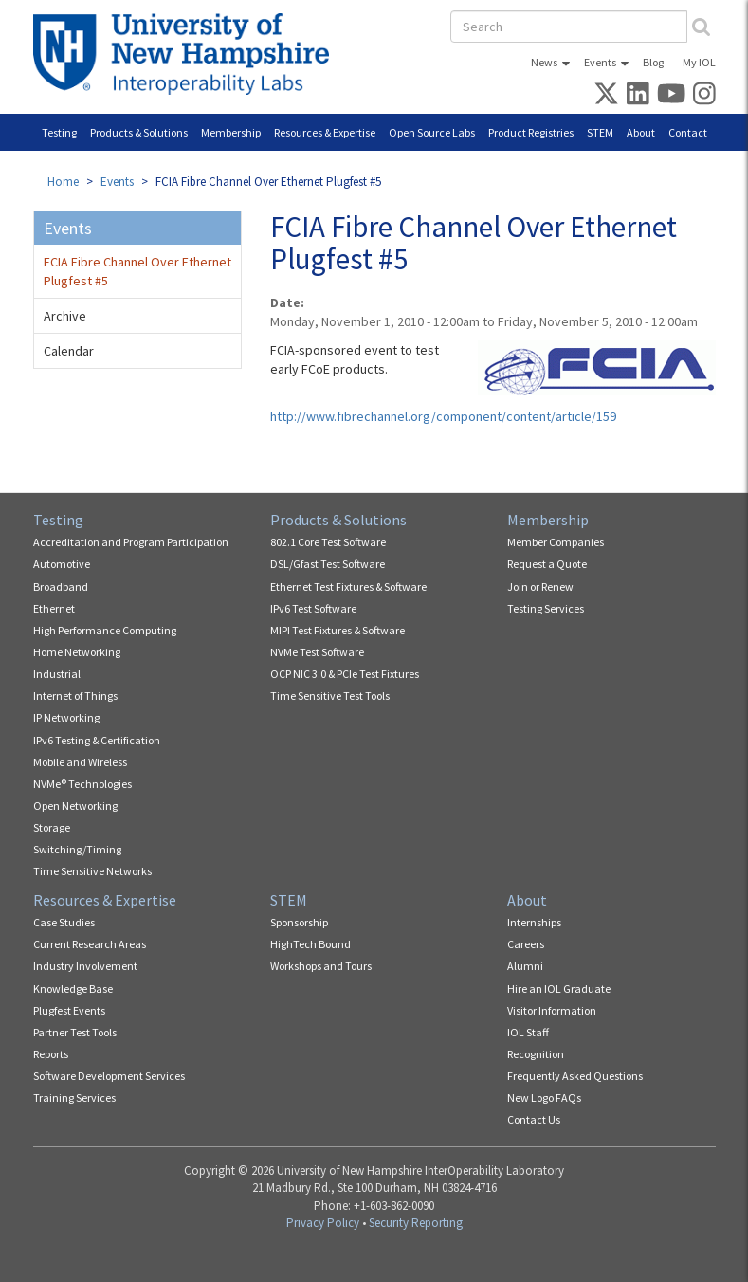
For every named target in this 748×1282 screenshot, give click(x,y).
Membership (231, 132)
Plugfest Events (69, 1010)
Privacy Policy (322, 1223)
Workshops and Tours (321, 966)
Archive (65, 315)
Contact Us (533, 1119)
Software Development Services (109, 1076)
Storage (51, 827)
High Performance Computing (104, 630)
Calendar (69, 350)
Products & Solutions (139, 132)
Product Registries (531, 132)
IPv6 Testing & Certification (96, 740)
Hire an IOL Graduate (559, 988)
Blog (653, 62)
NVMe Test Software (317, 652)
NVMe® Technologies (82, 784)
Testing (59, 132)
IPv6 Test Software (313, 608)
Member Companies (555, 542)
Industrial (57, 674)
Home (63, 182)
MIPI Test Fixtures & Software (337, 630)
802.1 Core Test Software (328, 542)
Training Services (74, 1097)
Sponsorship (299, 922)
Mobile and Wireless (80, 762)
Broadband (60, 586)
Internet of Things (75, 695)
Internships (534, 922)
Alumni (525, 966)
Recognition (535, 1054)
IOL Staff (528, 1032)
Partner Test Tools (75, 1032)
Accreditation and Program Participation (130, 542)
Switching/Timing (77, 849)
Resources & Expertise (324, 132)
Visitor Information (551, 1010)
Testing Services (545, 608)
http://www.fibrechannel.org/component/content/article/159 (443, 416)
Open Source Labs (432, 132)
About (641, 132)
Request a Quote (547, 564)
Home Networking (76, 652)
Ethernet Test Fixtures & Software (348, 586)
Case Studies (64, 922)
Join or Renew (540, 586)
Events (600, 62)
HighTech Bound (310, 944)
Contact (687, 132)
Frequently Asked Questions (575, 1076)
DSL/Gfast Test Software (327, 564)
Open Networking (75, 805)
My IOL (699, 62)
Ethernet (54, 608)
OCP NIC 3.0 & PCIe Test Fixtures (344, 674)
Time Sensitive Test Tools (330, 695)
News (544, 62)
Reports (50, 1054)
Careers (525, 944)
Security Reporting (416, 1223)
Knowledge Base (73, 988)
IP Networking (66, 717)
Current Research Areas (89, 944)
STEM (600, 132)
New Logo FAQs (544, 1097)
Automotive (61, 564)
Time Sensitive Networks (92, 871)
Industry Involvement (85, 966)
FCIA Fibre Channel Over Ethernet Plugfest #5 (137, 271)
